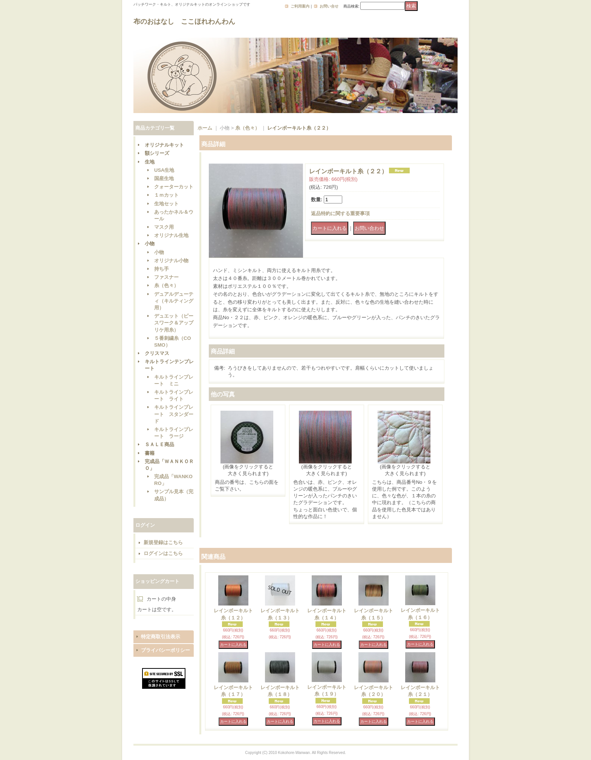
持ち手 (161, 269)
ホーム (205, 128)
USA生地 (164, 170)
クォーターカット (173, 187)
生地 (150, 162)
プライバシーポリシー (165, 650)
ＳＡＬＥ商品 (159, 444)
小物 (150, 243)
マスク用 (164, 227)
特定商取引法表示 (160, 636)
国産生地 (164, 178)
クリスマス (157, 353)
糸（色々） (166, 285)
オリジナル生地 (171, 235)
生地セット (166, 203)
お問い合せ (329, 6)
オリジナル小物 (171, 260)
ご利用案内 (300, 6)
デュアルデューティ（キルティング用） (173, 300)
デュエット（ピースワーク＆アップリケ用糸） (173, 322)
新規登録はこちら (163, 542)
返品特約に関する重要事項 (340, 213)
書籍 (150, 453)
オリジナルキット (164, 145)
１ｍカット (166, 195)
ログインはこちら (163, 553)
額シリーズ (157, 153)
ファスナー (166, 277)
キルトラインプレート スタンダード (173, 414)
